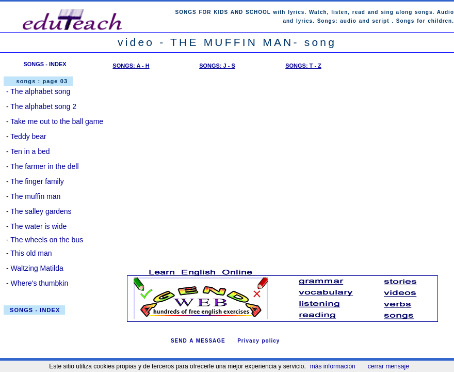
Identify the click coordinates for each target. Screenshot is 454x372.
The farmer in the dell (44, 166)
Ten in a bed (30, 151)
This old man (31, 253)
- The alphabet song (38, 91)
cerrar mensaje (388, 366)
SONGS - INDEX (44, 64)
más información (332, 366)
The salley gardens (40, 211)
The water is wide (38, 226)
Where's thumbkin (40, 283)
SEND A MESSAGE (198, 341)
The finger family (36, 181)
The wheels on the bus (46, 240)
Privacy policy (258, 341)
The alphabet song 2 (43, 106)
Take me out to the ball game (56, 121)
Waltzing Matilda (37, 268)
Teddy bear (28, 136)
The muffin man (35, 196)
